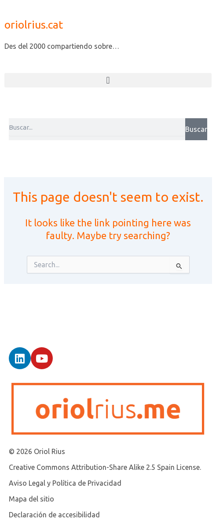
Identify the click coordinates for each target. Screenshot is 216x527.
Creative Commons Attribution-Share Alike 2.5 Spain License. (105, 467)
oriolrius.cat (33, 24)
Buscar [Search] (196, 129)
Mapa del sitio (31, 499)
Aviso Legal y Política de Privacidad (65, 483)
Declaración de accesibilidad (54, 515)
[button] (108, 80)
